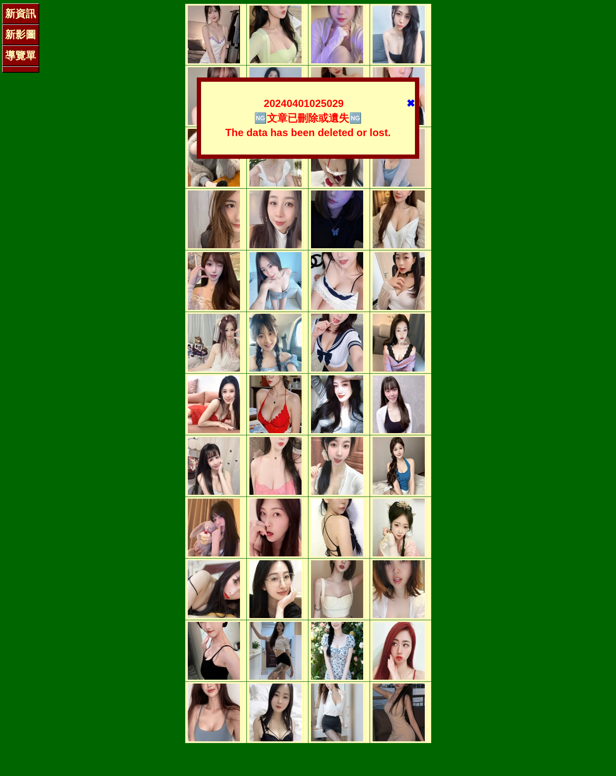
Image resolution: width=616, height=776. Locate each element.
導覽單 (20, 55)
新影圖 (20, 34)
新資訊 (20, 13)
